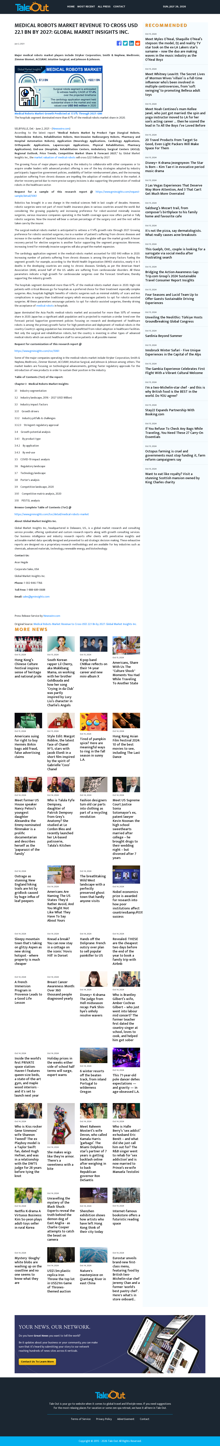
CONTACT (119, 6)
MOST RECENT (86, 6)
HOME (71, 6)
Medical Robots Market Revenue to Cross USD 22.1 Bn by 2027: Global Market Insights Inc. (85, 624)
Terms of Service (81, 1419)
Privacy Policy (104, 1419)
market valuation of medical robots (54, 157)
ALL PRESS (104, 6)
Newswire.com (61, 128)
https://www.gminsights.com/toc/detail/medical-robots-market (52, 514)
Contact (144, 1419)
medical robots (45, 305)
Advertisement (125, 1419)
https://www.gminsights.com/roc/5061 (37, 351)
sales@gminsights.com (36, 596)
